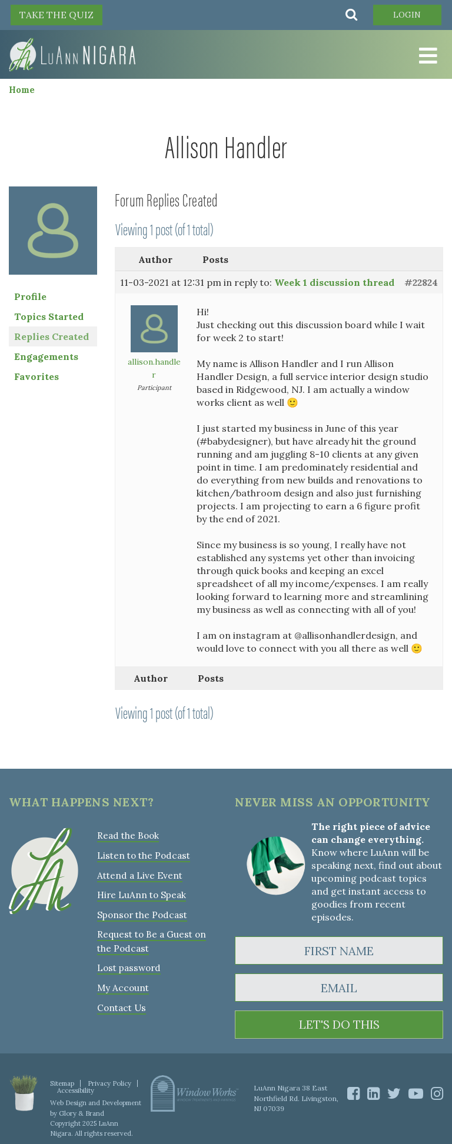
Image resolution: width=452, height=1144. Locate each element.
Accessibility (75, 1090)
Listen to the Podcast (142, 854)
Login (406, 14)
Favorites (36, 376)
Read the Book (127, 835)
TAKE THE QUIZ (56, 15)
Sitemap (62, 1083)
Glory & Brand (81, 1113)
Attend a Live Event (139, 874)
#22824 (421, 282)
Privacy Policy (108, 1083)
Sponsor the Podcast (141, 913)
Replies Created (51, 336)
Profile (30, 296)
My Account (122, 984)
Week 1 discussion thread (334, 282)
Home (22, 89)
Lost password (127, 965)
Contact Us (120, 1004)
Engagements (46, 356)
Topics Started (49, 316)
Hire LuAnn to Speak (141, 893)
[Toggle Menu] (428, 57)
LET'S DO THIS (339, 1025)
